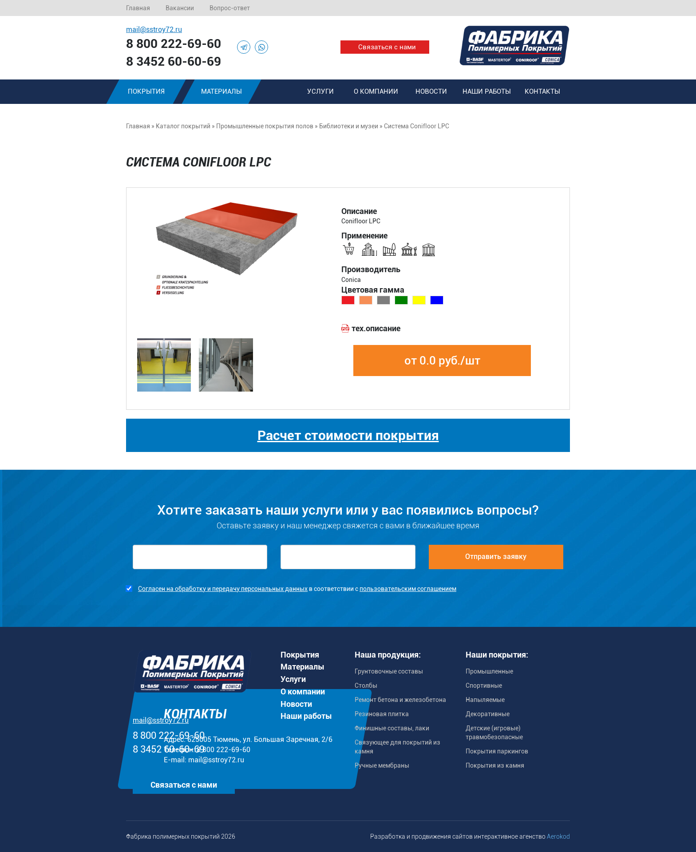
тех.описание (376, 328)
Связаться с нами (387, 47)
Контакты (542, 91)
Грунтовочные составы (389, 671)
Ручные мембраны (382, 765)
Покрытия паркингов (497, 751)
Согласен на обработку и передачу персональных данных (223, 588)
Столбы (366, 685)
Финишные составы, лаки (392, 728)
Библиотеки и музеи (348, 126)
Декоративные (488, 713)
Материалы (221, 91)
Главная (138, 8)
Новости (431, 91)
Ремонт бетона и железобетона (400, 699)
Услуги (320, 91)
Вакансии (180, 8)
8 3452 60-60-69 (173, 61)
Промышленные (489, 671)
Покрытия (146, 91)
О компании (376, 91)
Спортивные (484, 685)
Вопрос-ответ (230, 8)
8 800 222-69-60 (173, 43)
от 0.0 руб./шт (442, 360)
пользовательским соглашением (408, 588)
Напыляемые (485, 699)
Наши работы (487, 91)
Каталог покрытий (183, 126)
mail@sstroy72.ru (154, 29)
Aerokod (558, 836)
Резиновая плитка (382, 713)
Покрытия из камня (495, 765)
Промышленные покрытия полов (264, 126)
